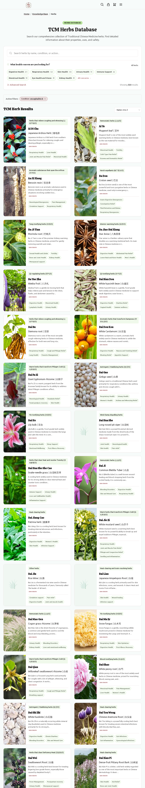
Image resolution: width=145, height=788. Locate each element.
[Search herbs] (72, 53)
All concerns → (84, 78)
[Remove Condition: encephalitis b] (45, 99)
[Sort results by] (128, 110)
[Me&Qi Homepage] (28, 5)
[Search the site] (102, 4)
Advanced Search (16, 85)
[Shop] (108, 4)
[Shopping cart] (114, 4)
